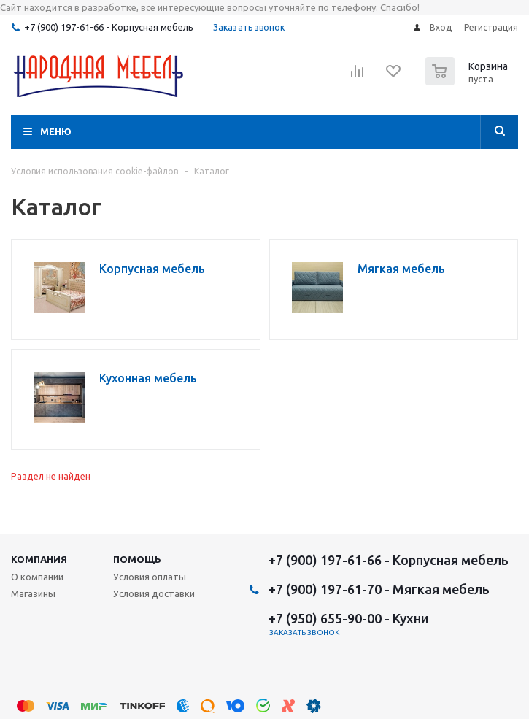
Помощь (137, 559)
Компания (39, 559)
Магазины (33, 593)
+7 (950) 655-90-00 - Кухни (349, 618)
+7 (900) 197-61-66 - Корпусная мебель (108, 27)
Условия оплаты (149, 577)
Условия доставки (154, 593)
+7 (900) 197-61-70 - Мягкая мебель (379, 589)
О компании (37, 577)
